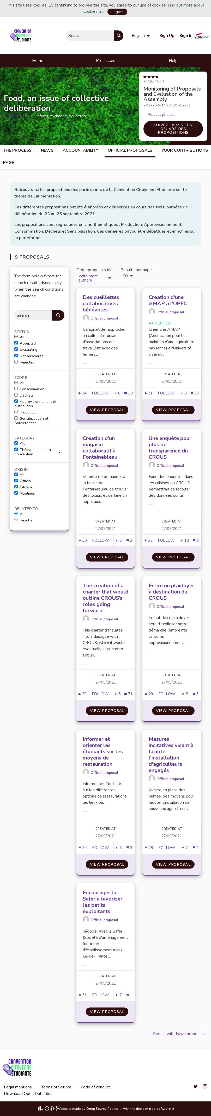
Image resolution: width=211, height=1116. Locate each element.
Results (23, 520)
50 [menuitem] (125, 276)
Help (173, 60)
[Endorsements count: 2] (185, 848)
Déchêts (24, 395)
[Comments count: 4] (195, 848)
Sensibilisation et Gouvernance (31, 420)
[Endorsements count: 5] (117, 694)
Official (23, 481)
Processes (105, 60)
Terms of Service (56, 1087)
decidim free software (155, 1108)
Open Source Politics (104, 1108)
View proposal (109, 409)
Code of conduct (95, 1087)
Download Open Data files (28, 1093)
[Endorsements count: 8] (183, 393)
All (19, 337)
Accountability (80, 150)
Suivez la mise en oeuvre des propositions (173, 128)
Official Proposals (130, 150)
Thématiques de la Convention (32, 452)
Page (8, 162)
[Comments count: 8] (196, 541)
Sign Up (166, 36)
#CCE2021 (16, 116)
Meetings (24, 493)
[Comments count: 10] (128, 393)
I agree (117, 11)
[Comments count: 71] (128, 694)
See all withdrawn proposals (179, 1034)
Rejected (24, 362)
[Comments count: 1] (129, 995)
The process (17, 150)
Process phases (161, 114)
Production (26, 412)
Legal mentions (18, 1087)
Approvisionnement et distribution (35, 404)
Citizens (23, 487)
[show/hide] (61, 452)
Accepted (25, 343)
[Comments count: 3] (195, 694)
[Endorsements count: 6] (117, 393)
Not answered (29, 356)
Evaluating (25, 349)
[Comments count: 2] (129, 541)
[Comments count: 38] (195, 393)
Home (37, 60)
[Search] (33, 315)
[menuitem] (141, 36)
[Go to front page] (21, 35)
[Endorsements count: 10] (185, 541)
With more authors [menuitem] (88, 278)
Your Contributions (184, 150)
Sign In (185, 36)
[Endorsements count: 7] (119, 995)
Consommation (29, 389)
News (47, 150)
